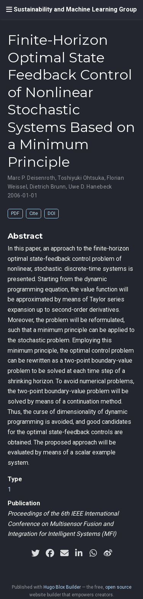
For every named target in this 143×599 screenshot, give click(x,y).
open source (118, 587)
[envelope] (64, 553)
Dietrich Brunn (48, 187)
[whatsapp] (93, 553)
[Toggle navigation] (9, 10)
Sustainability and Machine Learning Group (75, 9)
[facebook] (50, 553)
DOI (51, 213)
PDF (15, 213)
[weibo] (108, 553)
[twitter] (35, 553)
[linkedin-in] (79, 553)
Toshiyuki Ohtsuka (81, 178)
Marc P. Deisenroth (31, 178)
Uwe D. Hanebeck (90, 187)
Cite (33, 213)
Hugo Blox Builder (62, 587)
